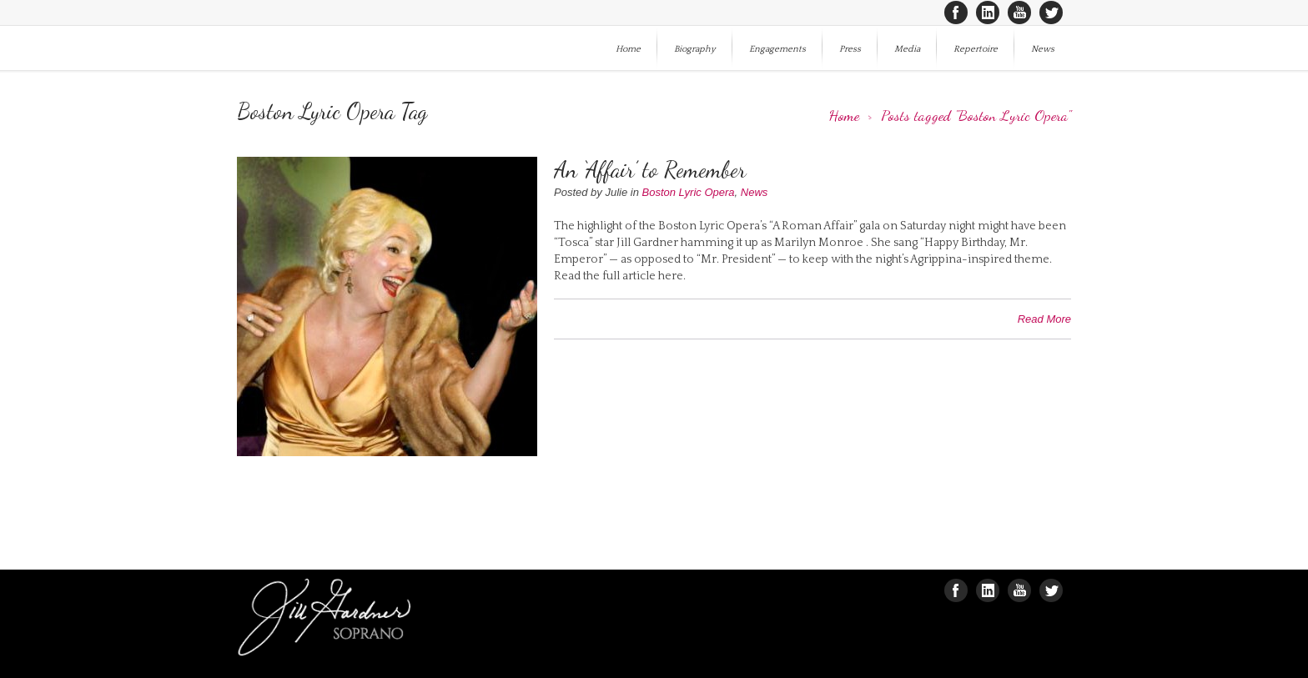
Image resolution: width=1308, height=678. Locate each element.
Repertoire (975, 49)
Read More (1044, 319)
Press (850, 49)
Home (628, 49)
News (1042, 49)
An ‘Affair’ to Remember (650, 169)
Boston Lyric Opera (688, 192)
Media (907, 49)
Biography (695, 49)
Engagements (777, 49)
